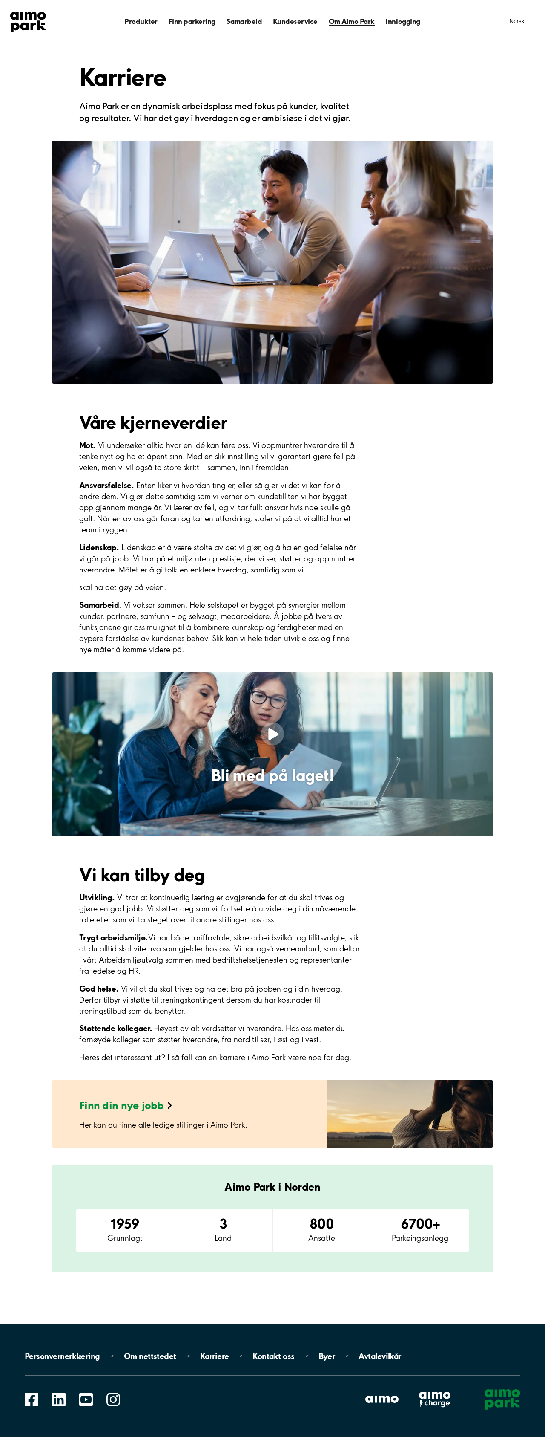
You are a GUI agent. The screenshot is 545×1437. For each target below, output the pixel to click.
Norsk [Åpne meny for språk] (517, 21)
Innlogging (402, 21)
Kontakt (273, 1356)
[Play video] (272, 734)
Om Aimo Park (352, 21)
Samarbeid (244, 21)
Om (150, 1356)
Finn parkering (192, 21)
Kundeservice (295, 21)
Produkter (141, 21)
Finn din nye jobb (121, 1104)
